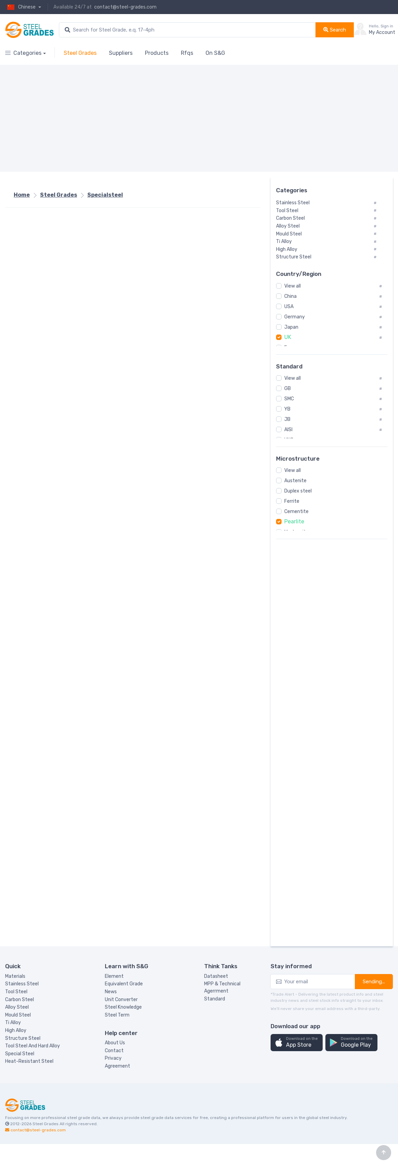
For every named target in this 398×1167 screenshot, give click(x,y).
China (290, 296)
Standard (214, 999)
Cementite (296, 511)
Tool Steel (16, 992)
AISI (288, 430)
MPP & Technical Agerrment (222, 987)
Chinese (21, 7)
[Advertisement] (180, 118)
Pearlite (294, 521)
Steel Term (117, 1015)
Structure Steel (22, 1038)
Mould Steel (18, 1015)
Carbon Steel (19, 999)
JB (287, 419)
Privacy (113, 1058)
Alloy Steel (17, 1007)
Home (22, 195)
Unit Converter (121, 999)
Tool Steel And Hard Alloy (32, 1046)
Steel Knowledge (123, 1007)
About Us (115, 1043)
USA (289, 306)
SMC (289, 399)
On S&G (215, 53)
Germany (294, 317)
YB (287, 409)
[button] (297, 1042)
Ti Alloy (13, 1022)
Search (334, 30)
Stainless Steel (22, 984)
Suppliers (121, 53)
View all (292, 286)
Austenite (295, 481)
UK (287, 337)
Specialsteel (105, 195)
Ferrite (291, 501)
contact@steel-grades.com (125, 7)
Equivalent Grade (124, 984)
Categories (23, 53)
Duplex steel (298, 491)
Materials (15, 976)
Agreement (117, 1066)
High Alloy (15, 1030)
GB (287, 388)
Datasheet (216, 976)
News (111, 992)
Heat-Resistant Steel (29, 1061)
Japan (291, 327)
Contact (114, 1051)
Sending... (374, 981)
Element (114, 976)
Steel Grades (80, 53)
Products (157, 53)
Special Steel (19, 1054)
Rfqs (187, 53)
